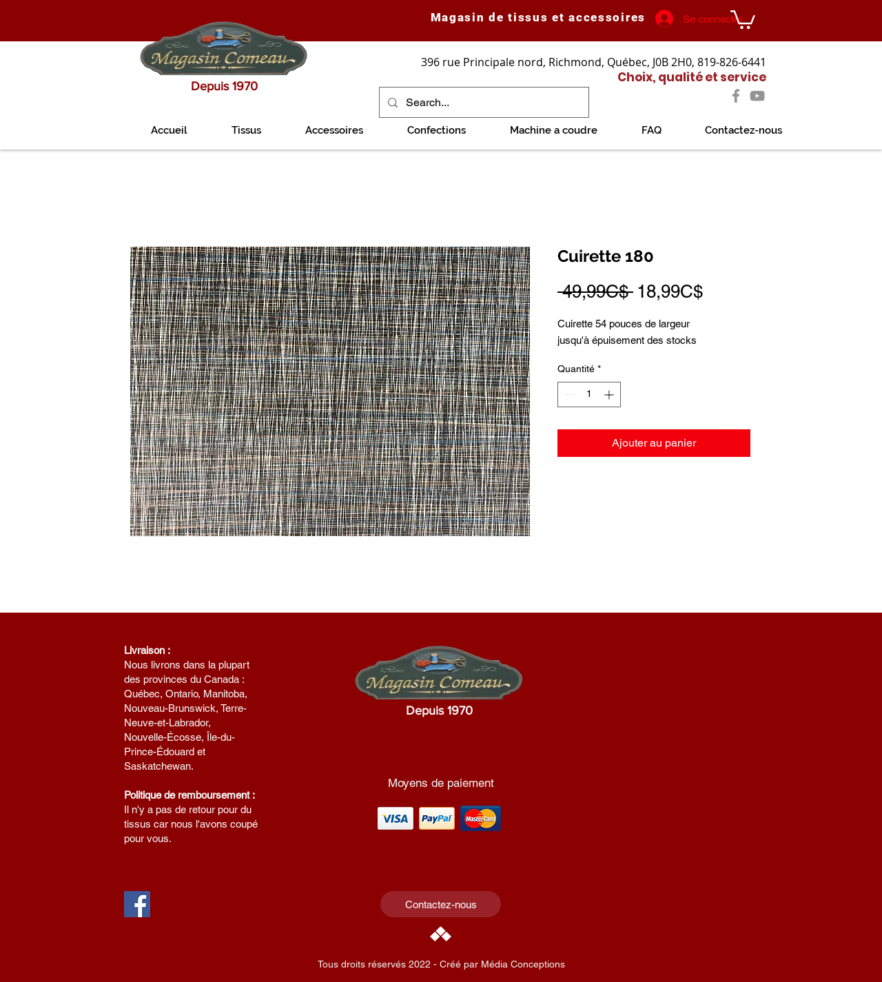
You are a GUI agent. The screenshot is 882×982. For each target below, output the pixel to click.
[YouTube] (757, 96)
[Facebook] (736, 96)
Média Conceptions (523, 964)
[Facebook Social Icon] (137, 904)
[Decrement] (568, 394)
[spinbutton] (589, 394)
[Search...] (483, 102)
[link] (742, 18)
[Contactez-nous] (440, 904)
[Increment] (610, 394)
